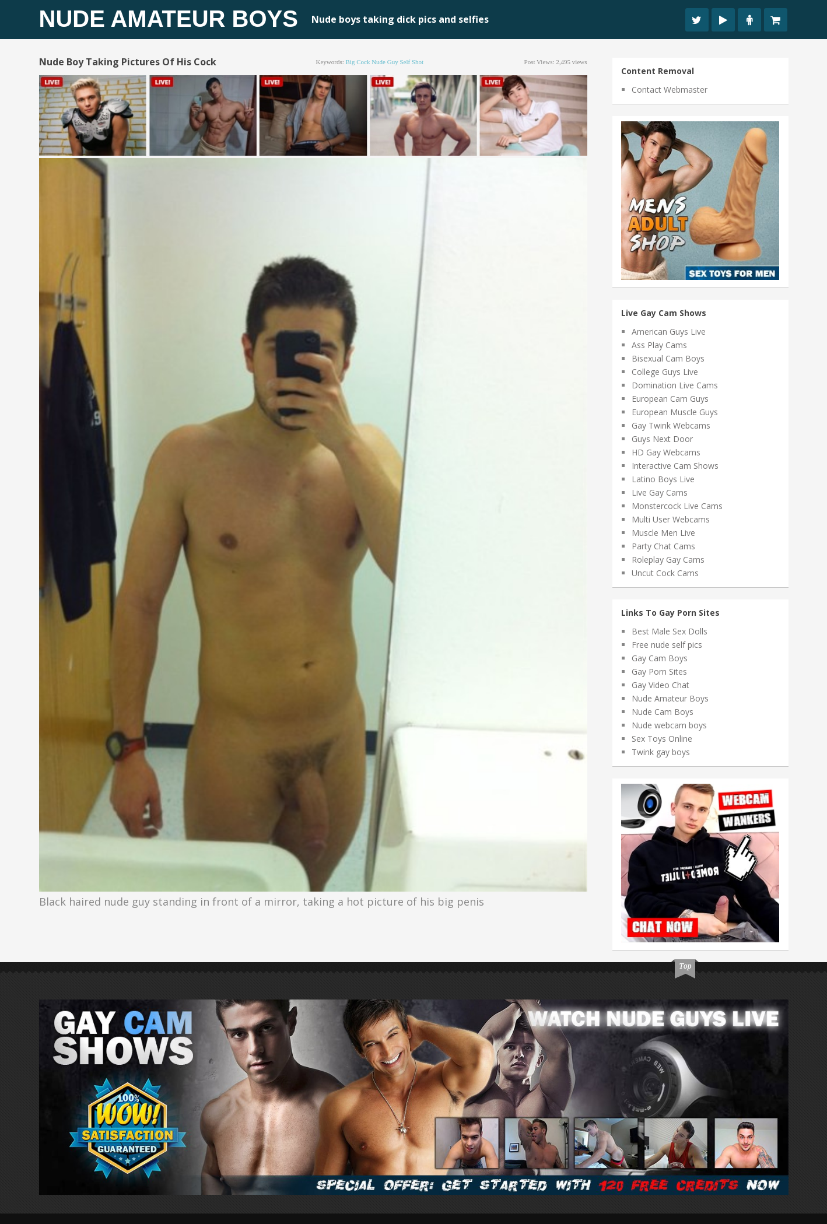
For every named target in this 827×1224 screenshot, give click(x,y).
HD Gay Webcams (666, 452)
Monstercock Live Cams (677, 505)
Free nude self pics (667, 644)
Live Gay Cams (660, 492)
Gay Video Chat (660, 684)
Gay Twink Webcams (671, 425)
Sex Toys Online (662, 738)
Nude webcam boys (669, 725)
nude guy (385, 61)
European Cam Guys (670, 398)
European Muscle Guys (675, 412)
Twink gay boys (661, 751)
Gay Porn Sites (659, 671)
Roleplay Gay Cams (668, 559)
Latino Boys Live (663, 479)
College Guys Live (665, 371)
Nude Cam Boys (662, 711)
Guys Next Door (662, 438)
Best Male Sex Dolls (669, 631)
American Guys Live (669, 331)
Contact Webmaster (669, 89)
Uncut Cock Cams (665, 572)
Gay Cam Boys (660, 658)
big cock (358, 61)
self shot (411, 61)
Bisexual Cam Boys (668, 358)
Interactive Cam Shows (675, 465)
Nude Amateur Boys (168, 18)
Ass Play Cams (659, 344)
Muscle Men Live (663, 532)
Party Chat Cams (663, 546)
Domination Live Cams (675, 385)
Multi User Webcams (671, 519)
